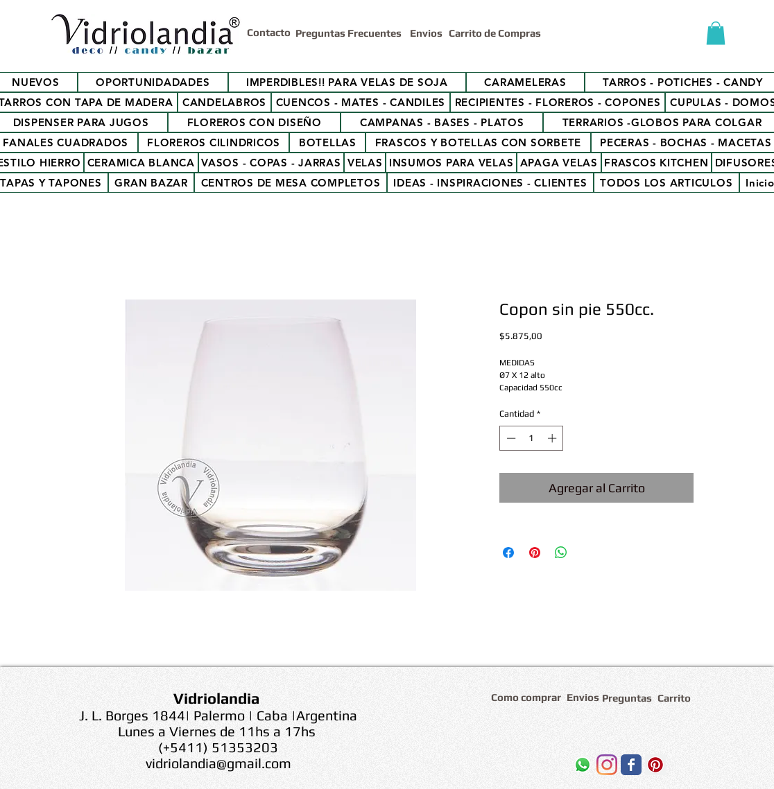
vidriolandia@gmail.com (218, 763)
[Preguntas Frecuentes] (349, 33)
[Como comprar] (528, 697)
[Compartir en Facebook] (508, 552)
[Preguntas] (627, 697)
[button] (715, 32)
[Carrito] (676, 697)
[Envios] (426, 33)
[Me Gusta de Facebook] (511, 768)
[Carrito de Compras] (497, 33)
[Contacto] (271, 32)
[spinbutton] (531, 438)
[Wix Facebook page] (631, 764)
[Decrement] (509, 438)
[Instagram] (606, 764)
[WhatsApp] (582, 764)
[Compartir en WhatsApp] (561, 552)
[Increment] (553, 438)
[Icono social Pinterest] (655, 764)
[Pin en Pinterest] (534, 552)
